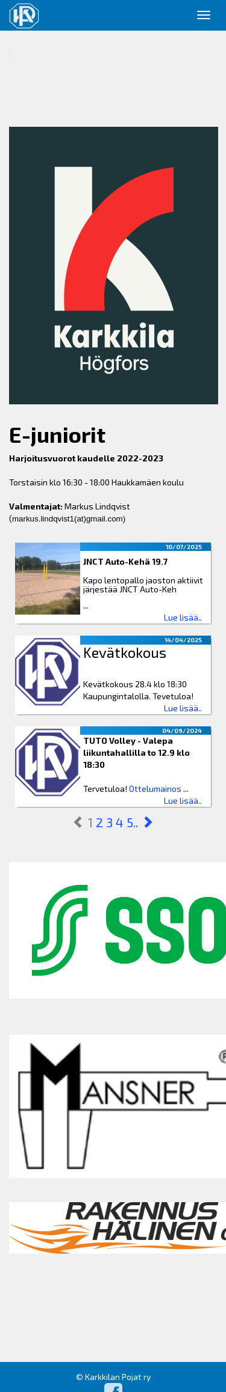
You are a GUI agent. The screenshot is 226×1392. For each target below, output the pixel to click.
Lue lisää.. (183, 617)
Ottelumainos (155, 788)
